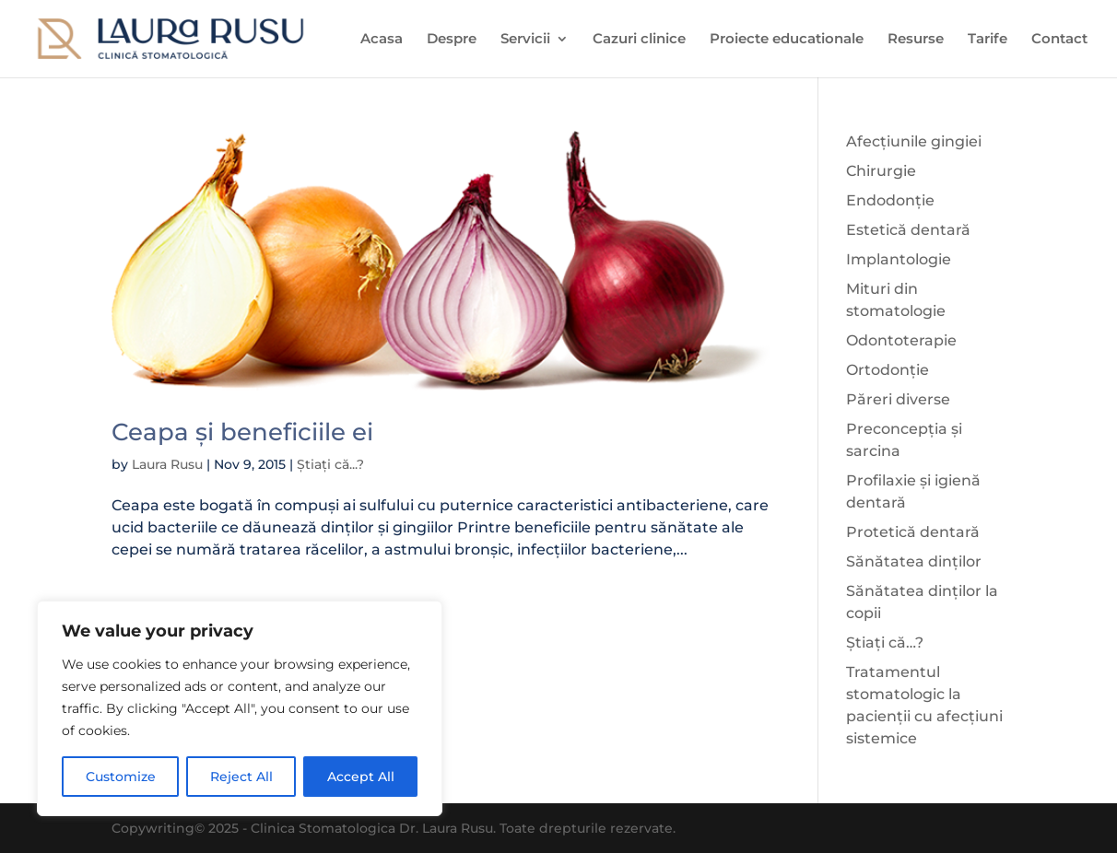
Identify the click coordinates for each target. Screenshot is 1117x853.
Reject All (241, 776)
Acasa (381, 39)
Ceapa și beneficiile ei (242, 432)
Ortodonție (887, 370)
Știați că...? (330, 464)
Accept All (360, 776)
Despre (451, 39)
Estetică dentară (908, 230)
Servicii (525, 39)
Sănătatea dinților (914, 561)
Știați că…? (884, 642)
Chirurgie (881, 171)
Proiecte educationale (787, 39)
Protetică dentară (913, 532)
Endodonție (890, 200)
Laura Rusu (167, 464)
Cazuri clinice (639, 39)
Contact (1059, 39)
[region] (239, 708)
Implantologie (898, 259)
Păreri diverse (898, 399)
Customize (121, 776)
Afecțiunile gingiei (914, 141)
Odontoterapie (901, 340)
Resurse (916, 39)
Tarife (987, 39)
